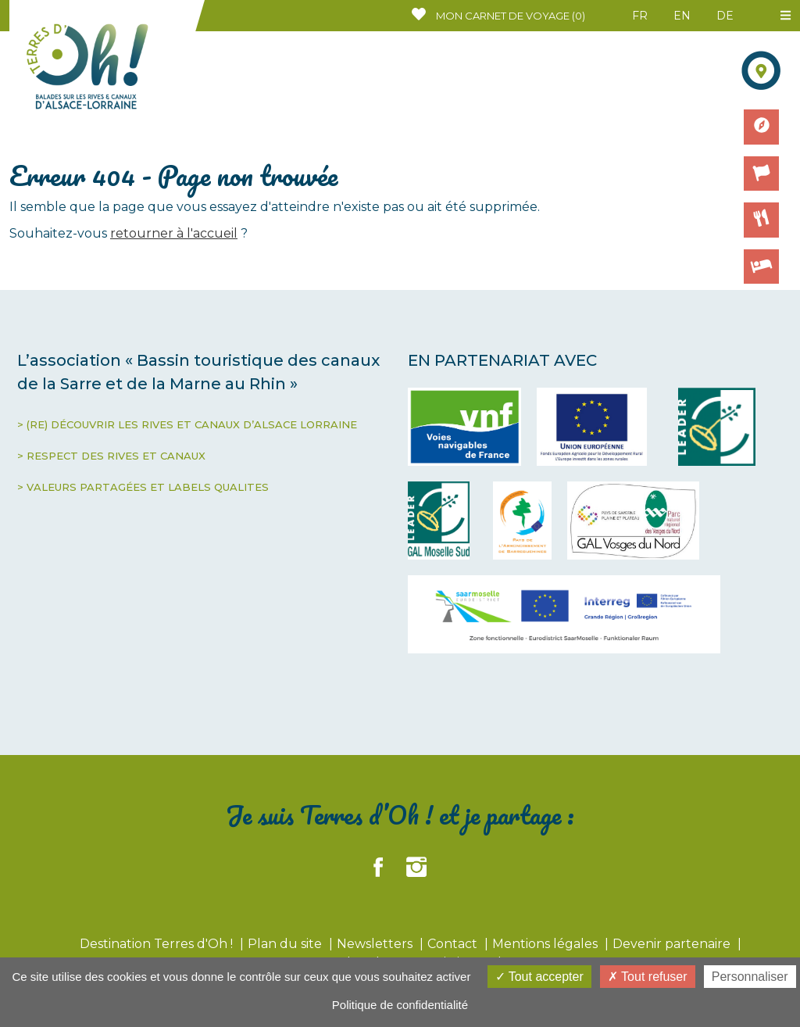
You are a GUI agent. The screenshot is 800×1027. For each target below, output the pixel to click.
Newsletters (376, 943)
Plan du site (286, 943)
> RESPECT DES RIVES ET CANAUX (111, 455)
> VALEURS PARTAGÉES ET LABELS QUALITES (143, 487)
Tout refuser (648, 976)
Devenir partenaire (673, 943)
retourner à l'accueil (174, 233)
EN (682, 16)
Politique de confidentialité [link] (400, 1004)
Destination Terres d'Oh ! (158, 943)
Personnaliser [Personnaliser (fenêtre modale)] (750, 976)
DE (725, 16)
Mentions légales (546, 943)
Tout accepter (539, 976)
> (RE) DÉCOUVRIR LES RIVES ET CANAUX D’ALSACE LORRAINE (187, 424)
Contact (453, 943)
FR (640, 16)
